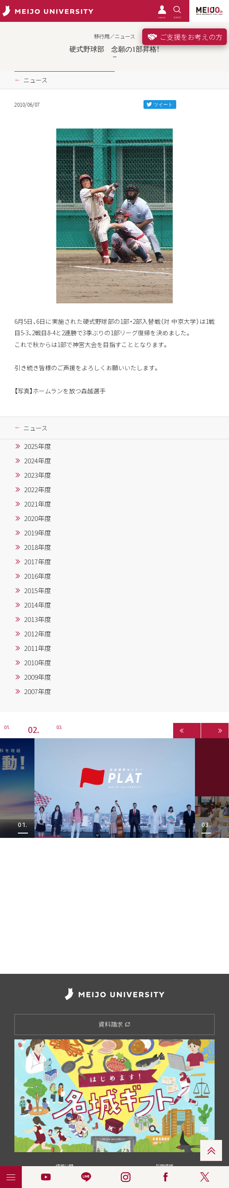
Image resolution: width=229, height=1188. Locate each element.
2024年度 (37, 460)
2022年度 (37, 489)
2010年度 (37, 662)
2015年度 (37, 590)
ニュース (36, 80)
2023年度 (37, 475)
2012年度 (37, 634)
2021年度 (37, 504)
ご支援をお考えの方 (184, 36)
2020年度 (37, 518)
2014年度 (37, 605)
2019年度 (37, 533)
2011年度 (37, 648)
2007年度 (37, 691)
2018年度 (37, 547)
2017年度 (37, 561)
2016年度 (37, 576)
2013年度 (37, 619)
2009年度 (37, 677)
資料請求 (114, 1024)
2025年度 (37, 446)
